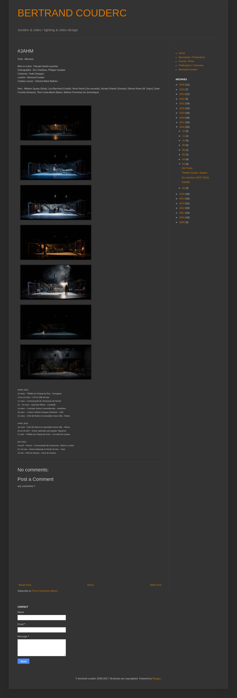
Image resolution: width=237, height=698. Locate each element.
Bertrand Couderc (188, 69)
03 (183, 164)
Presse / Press (186, 61)
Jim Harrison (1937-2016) (195, 177)
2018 (182, 117)
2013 (182, 203)
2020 (182, 108)
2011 (182, 212)
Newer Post (25, 585)
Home (90, 585)
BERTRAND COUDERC (72, 13)
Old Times (186, 168)
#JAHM (185, 182)
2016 (182, 127)
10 (183, 140)
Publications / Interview (191, 65)
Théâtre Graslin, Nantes (194, 172)
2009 (182, 222)
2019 (182, 113)
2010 (182, 217)
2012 (182, 208)
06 (183, 150)
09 (183, 145)
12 (183, 131)
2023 (182, 94)
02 (183, 188)
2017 (182, 122)
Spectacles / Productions (192, 57)
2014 (182, 198)
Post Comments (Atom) (44, 591)
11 (183, 136)
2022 (182, 99)
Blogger (157, 678)
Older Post (155, 585)
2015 (182, 194)
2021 (182, 103)
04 (183, 159)
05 (183, 154)
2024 (182, 89)
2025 (182, 84)
